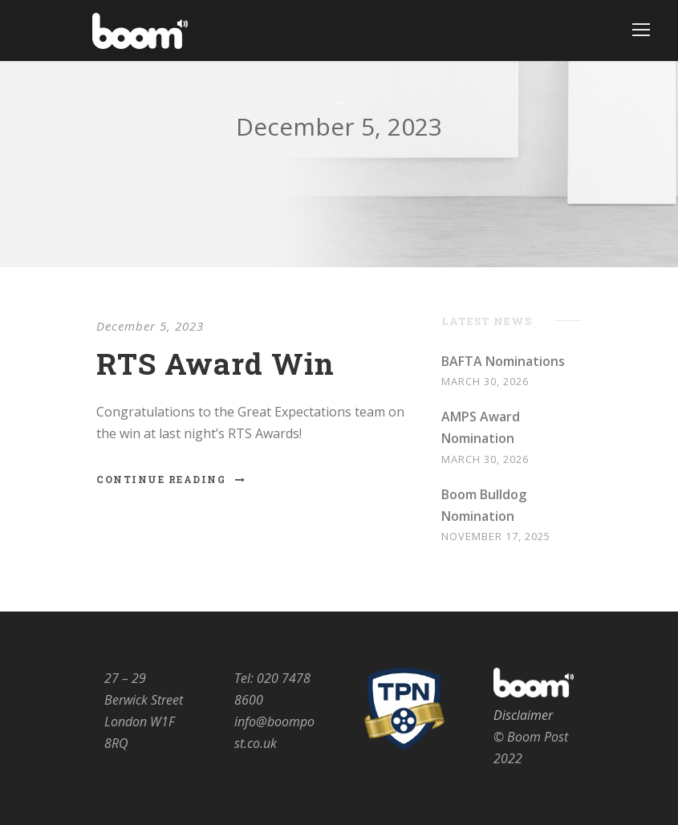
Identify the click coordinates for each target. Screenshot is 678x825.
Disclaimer (523, 715)
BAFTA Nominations (503, 361)
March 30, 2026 (485, 381)
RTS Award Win (215, 363)
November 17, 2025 (495, 536)
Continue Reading (171, 479)
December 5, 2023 (150, 326)
